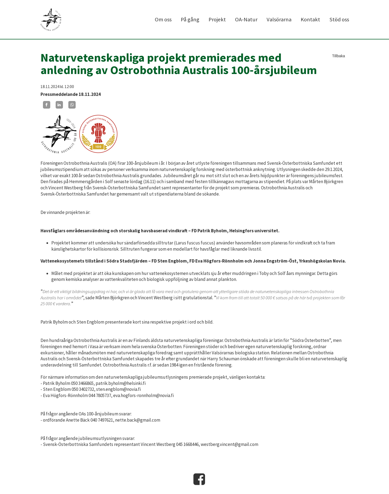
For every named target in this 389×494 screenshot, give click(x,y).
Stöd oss (339, 19)
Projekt (217, 19)
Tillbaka (338, 56)
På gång (190, 19)
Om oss (163, 19)
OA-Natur (246, 19)
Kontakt (310, 19)
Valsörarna (279, 19)
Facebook (199, 479)
